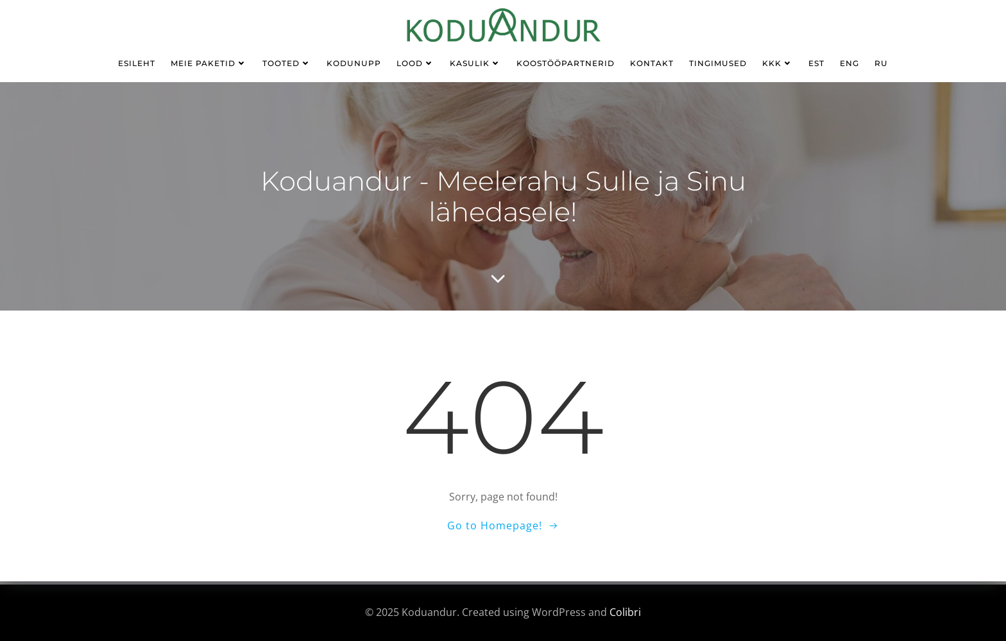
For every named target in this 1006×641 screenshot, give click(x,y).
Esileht (136, 63)
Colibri (625, 612)
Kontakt (652, 63)
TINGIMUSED (718, 63)
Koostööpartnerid (565, 63)
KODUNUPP (354, 63)
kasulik (475, 63)
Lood (415, 63)
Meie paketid (209, 63)
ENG (849, 63)
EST (816, 63)
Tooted (286, 63)
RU (881, 63)
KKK (777, 63)
